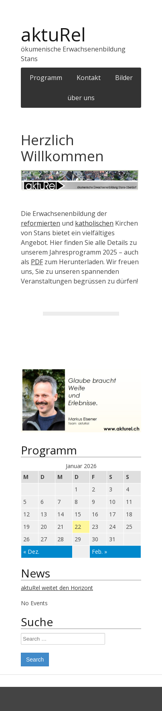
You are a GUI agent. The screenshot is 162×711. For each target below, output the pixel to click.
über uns (81, 97)
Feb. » (99, 551)
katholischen (94, 223)
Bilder (124, 77)
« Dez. (31, 551)
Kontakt (89, 77)
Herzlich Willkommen (62, 147)
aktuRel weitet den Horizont (57, 588)
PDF (37, 261)
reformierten (40, 223)
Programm (46, 77)
